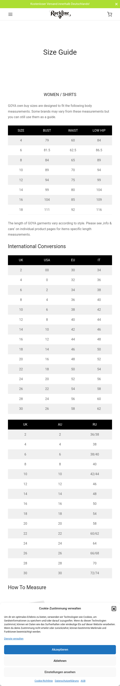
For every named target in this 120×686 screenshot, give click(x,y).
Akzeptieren (60, 649)
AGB (83, 680)
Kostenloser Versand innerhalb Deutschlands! (60, 4)
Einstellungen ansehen (59, 672)
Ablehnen (59, 661)
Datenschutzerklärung (67, 680)
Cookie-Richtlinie (43, 680)
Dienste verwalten (13, 638)
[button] (114, 608)
